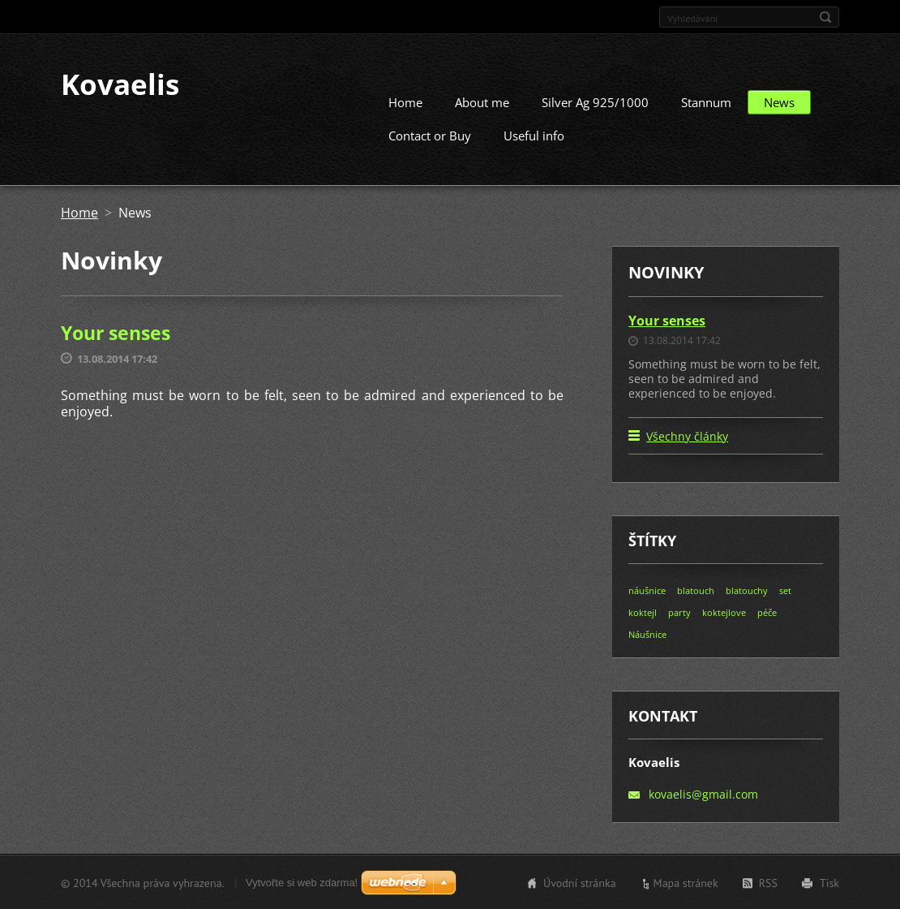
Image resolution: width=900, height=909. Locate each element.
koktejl (642, 611)
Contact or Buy (429, 135)
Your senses (115, 332)
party (679, 611)
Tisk (829, 882)
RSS (768, 882)
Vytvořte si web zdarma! (302, 882)
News (779, 101)
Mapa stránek (686, 882)
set (785, 590)
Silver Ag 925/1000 (595, 101)
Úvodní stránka (579, 882)
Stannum (706, 101)
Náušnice (647, 633)
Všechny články (687, 435)
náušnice (647, 590)
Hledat (825, 17)
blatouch (695, 590)
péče (767, 611)
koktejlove (724, 611)
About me (482, 101)
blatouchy (747, 590)
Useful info (534, 135)
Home (405, 101)
